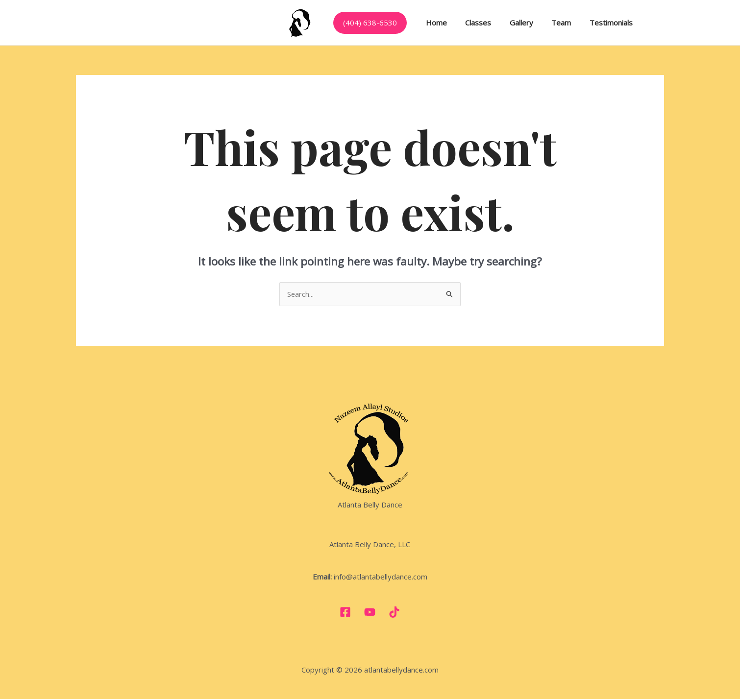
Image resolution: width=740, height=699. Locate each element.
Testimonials (594, 22)
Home (434, 22)
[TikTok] (394, 612)
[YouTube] (369, 612)
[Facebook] (345, 612)
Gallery (512, 22)
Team (548, 22)
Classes (473, 22)
